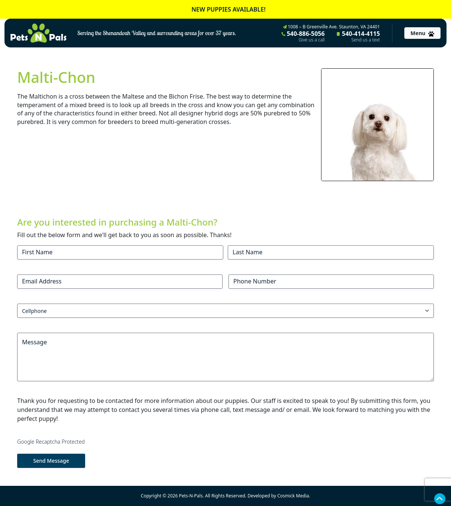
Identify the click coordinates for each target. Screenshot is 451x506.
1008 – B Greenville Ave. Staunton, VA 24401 (331, 27)
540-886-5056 (303, 36)
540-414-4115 (358, 36)
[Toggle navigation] (422, 33)
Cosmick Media (293, 496)
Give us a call (312, 40)
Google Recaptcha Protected (51, 441)
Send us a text (365, 40)
